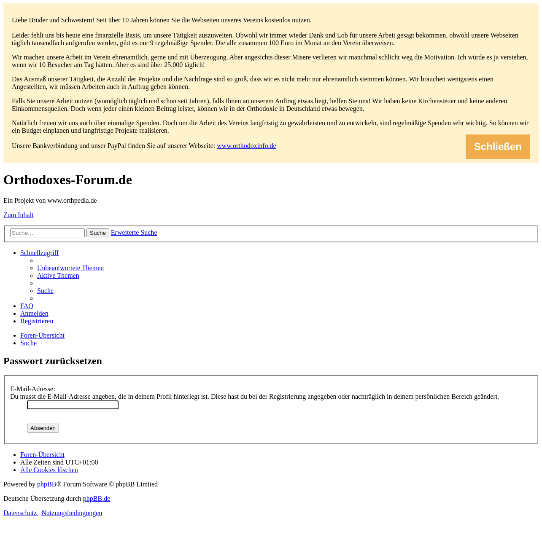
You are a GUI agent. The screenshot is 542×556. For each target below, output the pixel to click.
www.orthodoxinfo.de (246, 145)
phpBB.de (96, 498)
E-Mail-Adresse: (32, 388)
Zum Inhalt (18, 214)
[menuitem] (70, 267)
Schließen (498, 146)
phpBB (46, 484)
